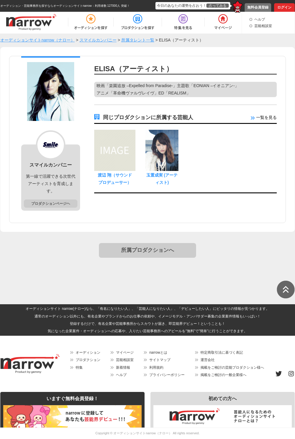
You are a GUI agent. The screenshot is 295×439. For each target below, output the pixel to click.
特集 (79, 367)
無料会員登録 (258, 7)
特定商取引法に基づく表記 (221, 352)
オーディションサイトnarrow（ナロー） (142, 433)
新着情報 (123, 367)
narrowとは (158, 352)
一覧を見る (264, 117)
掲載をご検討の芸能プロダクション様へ (232, 367)
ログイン (284, 7)
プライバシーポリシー (167, 375)
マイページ (125, 352)
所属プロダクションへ (147, 250)
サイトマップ (159, 360)
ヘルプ (259, 19)
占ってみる (217, 6)
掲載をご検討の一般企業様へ (223, 375)
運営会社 (207, 360)
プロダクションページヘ (50, 204)
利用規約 (156, 367)
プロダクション (88, 360)
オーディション (88, 352)
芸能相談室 (263, 26)
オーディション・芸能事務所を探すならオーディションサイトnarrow (46, 5)
